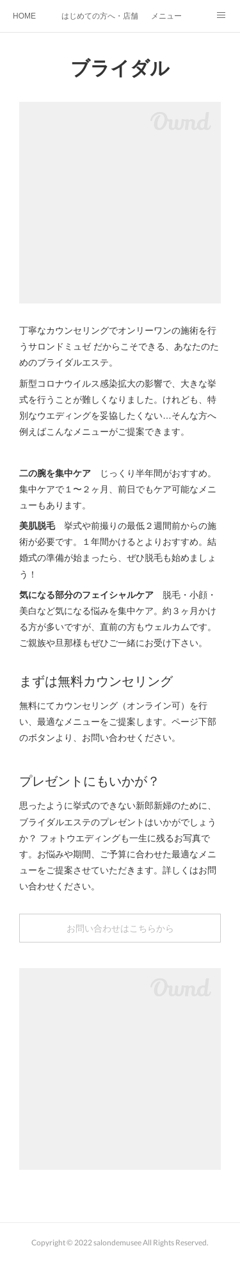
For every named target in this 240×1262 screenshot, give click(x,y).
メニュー (166, 16)
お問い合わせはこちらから (120, 928)
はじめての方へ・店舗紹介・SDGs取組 (99, 16)
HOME (24, 16)
